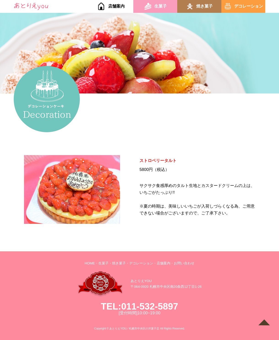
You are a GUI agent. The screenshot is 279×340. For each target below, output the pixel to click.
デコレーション (248, 6)
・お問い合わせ (182, 263)
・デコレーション (139, 263)
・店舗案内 (161, 263)
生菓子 (160, 6)
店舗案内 (116, 6)
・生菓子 (102, 263)
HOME (90, 263)
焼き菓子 (204, 6)
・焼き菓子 (117, 263)
